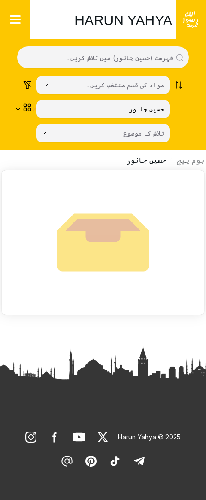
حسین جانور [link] (146, 160)
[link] (103, 437)
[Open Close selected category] (18, 109)
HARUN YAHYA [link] (123, 20)
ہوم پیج (190, 160)
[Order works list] (179, 85)
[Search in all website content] (99, 57)
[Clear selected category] (34, 109)
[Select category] (103, 85)
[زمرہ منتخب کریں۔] (103, 109)
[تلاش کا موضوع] (103, 133)
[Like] (103, 437)
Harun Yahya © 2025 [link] (149, 437)
